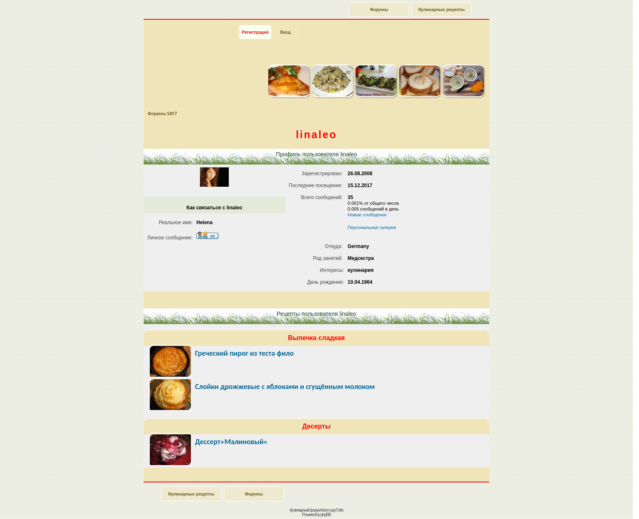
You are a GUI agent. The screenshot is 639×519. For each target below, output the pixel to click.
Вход (285, 32)
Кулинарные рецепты (441, 9)
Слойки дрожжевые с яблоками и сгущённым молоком (285, 386)
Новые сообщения (367, 214)
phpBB (326, 514)
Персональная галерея (372, 227)
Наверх (603, 504)
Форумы (379, 9)
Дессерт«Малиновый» (231, 441)
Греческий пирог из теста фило (244, 353)
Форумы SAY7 (162, 113)
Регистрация (255, 32)
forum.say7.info (332, 510)
